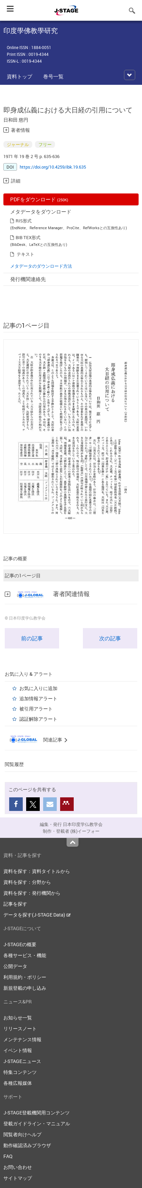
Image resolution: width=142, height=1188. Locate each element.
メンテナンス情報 (22, 1039)
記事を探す (15, 904)
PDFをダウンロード (39, 199)
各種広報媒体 (17, 1083)
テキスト (25, 254)
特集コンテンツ (20, 1072)
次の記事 (110, 638)
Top (72, 842)
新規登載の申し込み (24, 988)
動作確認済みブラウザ (27, 1145)
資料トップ (19, 76)
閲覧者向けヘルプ (22, 1134)
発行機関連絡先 (28, 279)
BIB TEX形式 (28, 237)
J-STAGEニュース (22, 1061)
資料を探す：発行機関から (31, 893)
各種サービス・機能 (24, 955)
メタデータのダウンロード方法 (41, 266)
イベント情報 (17, 1050)
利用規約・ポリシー (24, 977)
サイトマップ (17, 1178)
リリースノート (20, 1028)
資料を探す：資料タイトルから (36, 871)
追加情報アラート (38, 698)
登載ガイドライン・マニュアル (36, 1123)
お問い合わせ (17, 1167)
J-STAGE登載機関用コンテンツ (36, 1112)
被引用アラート (36, 708)
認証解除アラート (38, 719)
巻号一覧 (53, 76)
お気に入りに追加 (38, 688)
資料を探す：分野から (27, 882)
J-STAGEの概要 (19, 944)
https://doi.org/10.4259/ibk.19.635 (53, 167)
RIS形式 (24, 221)
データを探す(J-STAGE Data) (37, 914)
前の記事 (32, 638)
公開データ (15, 966)
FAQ (8, 1156)
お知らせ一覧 (17, 1017)
